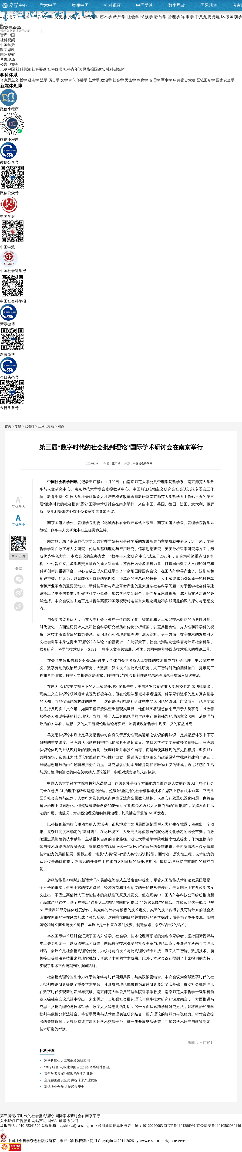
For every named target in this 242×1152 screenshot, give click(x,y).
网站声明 (39, 1121)
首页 (8, 426)
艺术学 (94, 80)
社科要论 (39, 69)
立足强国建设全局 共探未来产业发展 (70, 1080)
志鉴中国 (7, 69)
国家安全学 (225, 80)
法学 (43, 80)
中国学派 (144, 5)
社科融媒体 (115, 69)
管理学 (154, 80)
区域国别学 (205, 80)
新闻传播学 (78, 80)
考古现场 (7, 59)
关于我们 (7, 1121)
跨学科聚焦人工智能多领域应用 (67, 1060)
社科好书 (54, 69)
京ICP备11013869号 (179, 1126)
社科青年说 (72, 69)
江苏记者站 (46, 426)
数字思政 (176, 5)
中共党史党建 (184, 80)
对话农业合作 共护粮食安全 (64, 1086)
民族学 (130, 80)
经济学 (33, 80)
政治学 (106, 80)
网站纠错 (54, 1121)
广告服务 (23, 1121)
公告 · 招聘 (9, 64)
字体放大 (18, 506)
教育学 (142, 80)
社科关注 (23, 69)
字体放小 (18, 525)
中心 (23, 5)
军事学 (166, 80)
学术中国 (48, 5)
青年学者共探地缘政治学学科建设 (68, 1073)
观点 (61, 426)
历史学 (54, 80)
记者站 (29, 426)
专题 (18, 426)
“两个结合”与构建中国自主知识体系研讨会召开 (78, 1067)
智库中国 (80, 5)
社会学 (118, 80)
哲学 (23, 80)
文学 (64, 80)
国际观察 (208, 5)
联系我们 (70, 1121)
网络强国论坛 (94, 69)
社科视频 (112, 5)
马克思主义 (9, 80)
